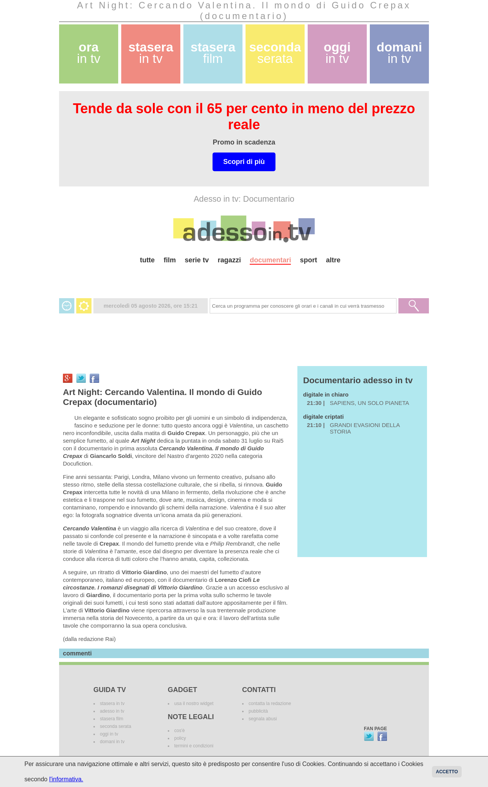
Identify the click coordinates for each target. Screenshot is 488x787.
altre (333, 260)
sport (308, 260)
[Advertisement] (244, 278)
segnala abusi (263, 718)
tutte (147, 260)
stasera (150, 53)
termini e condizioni (194, 745)
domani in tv (112, 741)
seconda (275, 53)
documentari (270, 260)
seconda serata (115, 726)
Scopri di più (244, 161)
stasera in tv (112, 703)
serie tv (197, 260)
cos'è (179, 730)
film (170, 260)
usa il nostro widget (194, 703)
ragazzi (229, 260)
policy (180, 738)
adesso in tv (112, 711)
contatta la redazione (270, 703)
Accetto (447, 771)
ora (89, 53)
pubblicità (258, 711)
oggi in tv (109, 734)
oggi (337, 53)
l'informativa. (66, 779)
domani (399, 53)
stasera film (111, 718)
